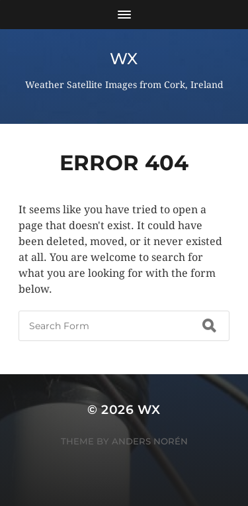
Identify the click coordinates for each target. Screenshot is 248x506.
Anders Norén (150, 441)
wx (124, 58)
